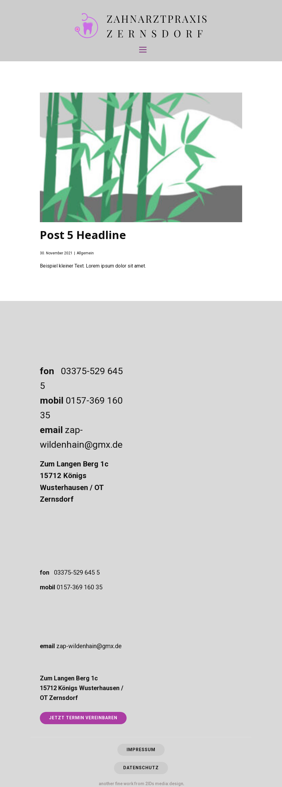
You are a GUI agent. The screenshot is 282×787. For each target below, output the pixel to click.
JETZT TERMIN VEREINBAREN (83, 717)
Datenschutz (141, 767)
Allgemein (85, 253)
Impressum (141, 749)
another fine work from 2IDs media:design (141, 783)
